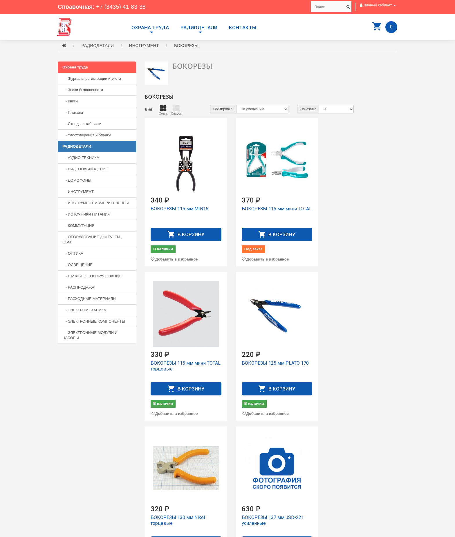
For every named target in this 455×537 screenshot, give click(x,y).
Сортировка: (223, 109)
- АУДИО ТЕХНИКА (80, 158)
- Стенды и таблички (81, 124)
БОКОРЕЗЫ (186, 45)
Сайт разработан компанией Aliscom (174, 531)
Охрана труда (150, 27)
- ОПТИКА (72, 254)
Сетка (163, 110)
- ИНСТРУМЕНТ (78, 192)
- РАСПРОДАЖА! (78, 287)
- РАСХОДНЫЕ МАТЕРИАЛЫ (89, 299)
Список (176, 110)
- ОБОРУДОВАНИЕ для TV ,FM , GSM (92, 240)
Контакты (242, 27)
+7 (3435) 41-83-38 (121, 6)
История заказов (246, 487)
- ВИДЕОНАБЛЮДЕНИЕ (85, 169)
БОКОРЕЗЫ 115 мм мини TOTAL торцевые (352, 212)
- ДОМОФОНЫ (76, 180)
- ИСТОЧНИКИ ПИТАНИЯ (86, 214)
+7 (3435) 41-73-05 (78, 489)
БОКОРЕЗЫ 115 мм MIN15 (179, 209)
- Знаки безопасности (82, 90)
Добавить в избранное (176, 259)
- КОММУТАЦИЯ (78, 226)
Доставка (240, 471)
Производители (245, 466)
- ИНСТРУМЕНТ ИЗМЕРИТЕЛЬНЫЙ (95, 203)
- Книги (70, 101)
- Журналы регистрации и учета (91, 79)
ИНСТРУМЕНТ (144, 45)
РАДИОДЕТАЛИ (198, 27)
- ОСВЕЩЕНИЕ (77, 265)
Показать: (308, 109)
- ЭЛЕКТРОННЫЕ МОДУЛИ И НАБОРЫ (90, 335)
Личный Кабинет (246, 482)
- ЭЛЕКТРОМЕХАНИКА (84, 310)
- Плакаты (72, 113)
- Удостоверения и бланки (86, 135)
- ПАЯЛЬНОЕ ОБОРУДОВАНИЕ (91, 276)
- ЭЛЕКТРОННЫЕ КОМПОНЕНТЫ (93, 321)
